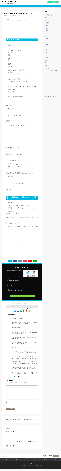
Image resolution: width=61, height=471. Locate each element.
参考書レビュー (52, 55)
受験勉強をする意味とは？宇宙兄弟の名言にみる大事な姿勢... (11, 432)
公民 (52, 49)
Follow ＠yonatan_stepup (26, 306)
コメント (7, 384)
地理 (52, 47)
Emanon (41, 469)
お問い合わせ (53, 6)
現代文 (52, 38)
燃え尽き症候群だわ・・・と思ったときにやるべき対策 (52, 97)
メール (7, 400)
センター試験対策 (52, 59)
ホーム (8, 6)
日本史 (52, 46)
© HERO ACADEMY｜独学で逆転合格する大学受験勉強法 (27, 469)
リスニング (52, 33)
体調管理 (52, 60)
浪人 (52, 62)
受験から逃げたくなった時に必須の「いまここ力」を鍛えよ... (11, 448)
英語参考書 (52, 57)
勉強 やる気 (11, 15)
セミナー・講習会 (52, 71)
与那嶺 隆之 (15, 15)
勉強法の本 (52, 63)
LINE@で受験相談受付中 (53, 2)
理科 (52, 51)
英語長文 (52, 30)
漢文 (52, 41)
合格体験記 (52, 67)
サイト (7, 404)
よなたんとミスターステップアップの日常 (52, 70)
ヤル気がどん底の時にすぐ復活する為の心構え (22, 442)
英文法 (52, 27)
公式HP (56, 457)
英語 (52, 20)
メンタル (52, 18)
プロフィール (30, 6)
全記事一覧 (42, 6)
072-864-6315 (48, 457)
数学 (52, 35)
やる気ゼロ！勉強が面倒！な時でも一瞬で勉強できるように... (33, 442)
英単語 (52, 23)
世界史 (52, 44)
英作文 (52, 31)
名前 (6, 396)
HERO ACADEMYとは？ (19, 6)
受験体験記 (52, 68)
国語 (52, 36)
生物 (52, 52)
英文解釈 (52, 28)
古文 (52, 39)
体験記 (52, 65)
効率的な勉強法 (52, 14)
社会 (52, 43)
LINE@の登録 (22, 296)
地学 (52, 54)
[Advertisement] (13, 29)
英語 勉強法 (52, 22)
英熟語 (52, 25)
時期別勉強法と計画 (52, 15)
